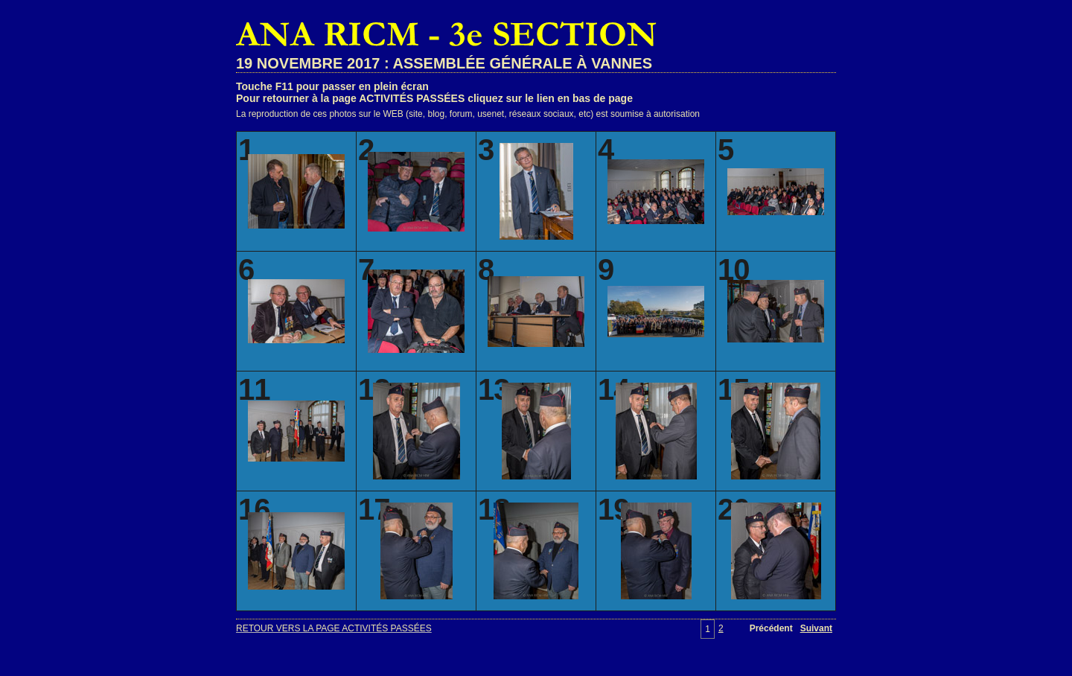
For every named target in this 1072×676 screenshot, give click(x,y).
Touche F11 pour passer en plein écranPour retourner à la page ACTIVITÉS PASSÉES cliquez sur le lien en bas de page (434, 92)
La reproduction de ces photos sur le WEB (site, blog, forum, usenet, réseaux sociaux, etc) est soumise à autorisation (468, 114)
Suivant (816, 628)
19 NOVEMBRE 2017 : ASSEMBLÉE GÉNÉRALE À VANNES (444, 63)
